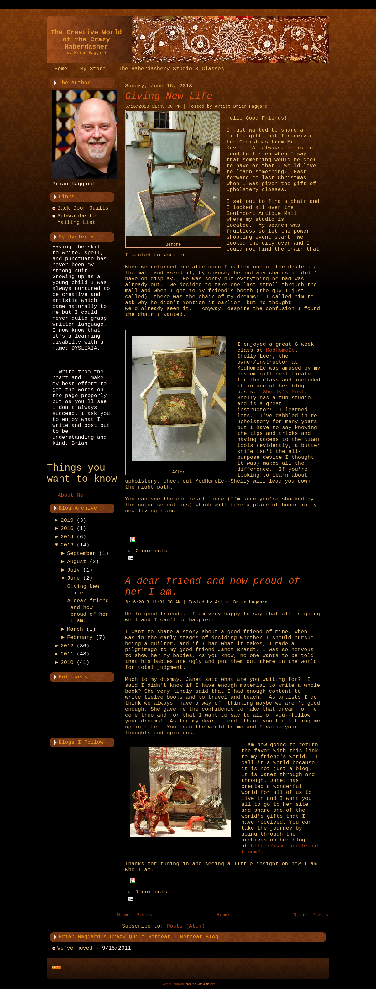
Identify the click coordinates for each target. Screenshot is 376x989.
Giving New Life (168, 96)
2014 (67, 537)
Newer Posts (134, 915)
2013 (67, 545)
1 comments (151, 892)
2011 (67, 654)
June (73, 578)
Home (223, 915)
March (75, 629)
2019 (67, 520)
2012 (67, 646)
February (80, 637)
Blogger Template (172, 984)
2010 (67, 662)
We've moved (74, 948)
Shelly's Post (284, 392)
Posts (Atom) (186, 926)
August (76, 562)
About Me (70, 495)
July (73, 570)
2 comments (151, 551)
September (81, 554)
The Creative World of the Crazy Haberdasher (86, 39)
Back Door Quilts (82, 208)
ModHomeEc (280, 350)
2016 (67, 528)
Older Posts (310, 915)
